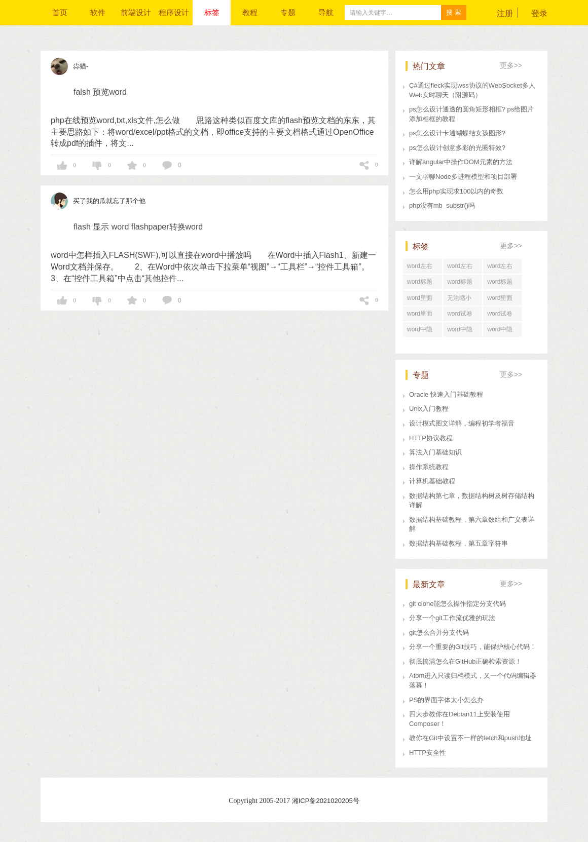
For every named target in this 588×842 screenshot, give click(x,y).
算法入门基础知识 (435, 452)
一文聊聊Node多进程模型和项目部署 (463, 176)
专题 (288, 12)
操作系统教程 (429, 467)
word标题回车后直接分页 (462, 283)
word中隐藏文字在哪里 (502, 331)
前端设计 (136, 12)
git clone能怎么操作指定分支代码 (457, 603)
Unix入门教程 (429, 408)
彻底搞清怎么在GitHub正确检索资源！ (465, 661)
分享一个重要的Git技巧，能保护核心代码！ (472, 646)
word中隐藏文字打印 (422, 331)
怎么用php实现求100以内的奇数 (456, 191)
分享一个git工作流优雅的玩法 (452, 618)
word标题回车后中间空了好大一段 (502, 283)
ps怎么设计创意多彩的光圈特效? (457, 147)
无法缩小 (459, 297)
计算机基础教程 (432, 481)
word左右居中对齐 (459, 268)
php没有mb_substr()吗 (442, 205)
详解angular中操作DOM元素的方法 (460, 162)
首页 (59, 12)
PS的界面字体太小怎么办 (446, 700)
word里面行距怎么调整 (422, 299)
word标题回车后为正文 (422, 283)
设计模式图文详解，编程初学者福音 (461, 423)
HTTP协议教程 (431, 438)
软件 (97, 12)
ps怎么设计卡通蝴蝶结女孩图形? (457, 133)
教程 (250, 12)
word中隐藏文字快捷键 (462, 331)
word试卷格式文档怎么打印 (462, 315)
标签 (211, 12)
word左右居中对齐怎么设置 (502, 268)
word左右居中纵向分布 (422, 268)
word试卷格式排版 (499, 315)
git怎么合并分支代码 (439, 632)
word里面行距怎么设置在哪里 (422, 315)
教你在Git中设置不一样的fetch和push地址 (470, 738)
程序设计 (174, 12)
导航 (326, 12)
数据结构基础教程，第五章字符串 (458, 543)
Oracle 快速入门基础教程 (446, 394)
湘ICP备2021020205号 (325, 801)
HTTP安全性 (427, 752)
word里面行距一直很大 (502, 299)
